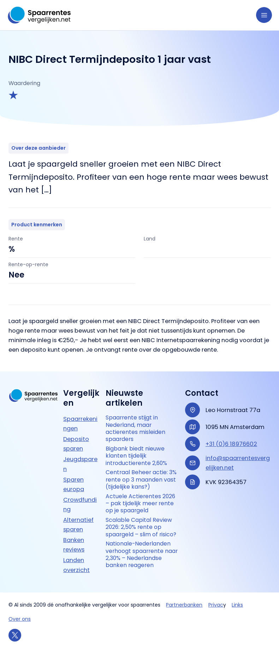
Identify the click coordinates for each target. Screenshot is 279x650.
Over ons (19, 618)
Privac (215, 604)
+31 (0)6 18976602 (231, 444)
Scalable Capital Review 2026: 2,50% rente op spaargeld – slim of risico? (141, 528)
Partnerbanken (184, 604)
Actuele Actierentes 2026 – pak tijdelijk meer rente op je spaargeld (141, 504)
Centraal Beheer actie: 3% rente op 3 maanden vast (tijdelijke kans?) (141, 480)
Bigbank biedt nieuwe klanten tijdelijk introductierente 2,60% (136, 456)
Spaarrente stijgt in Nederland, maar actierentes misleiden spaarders (135, 428)
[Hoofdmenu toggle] (264, 15)
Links (237, 604)
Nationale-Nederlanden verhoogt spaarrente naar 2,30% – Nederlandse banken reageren (142, 555)
